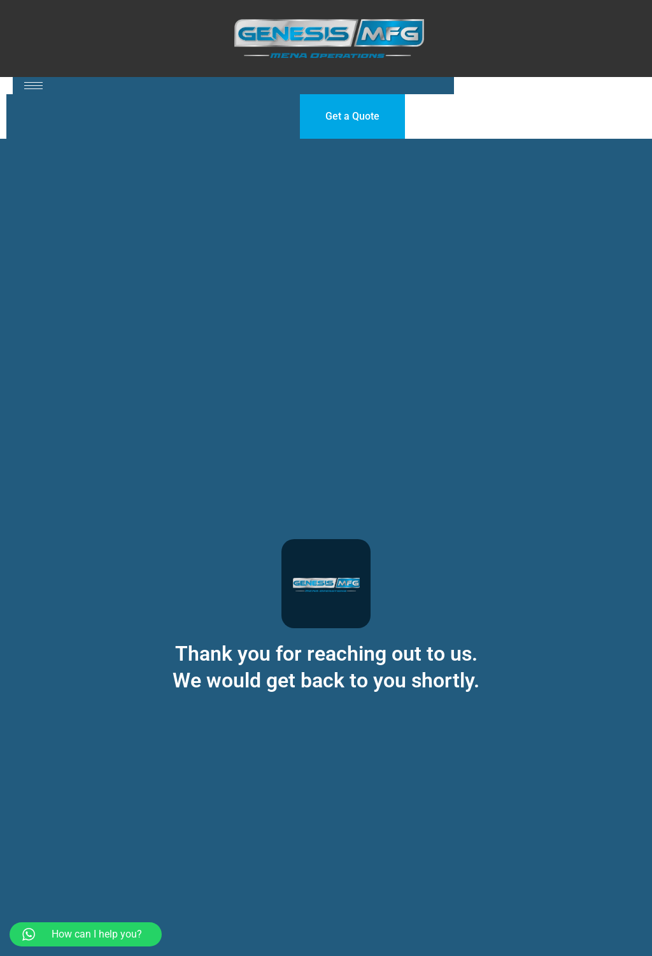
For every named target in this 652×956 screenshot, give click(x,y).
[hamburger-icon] (33, 85)
